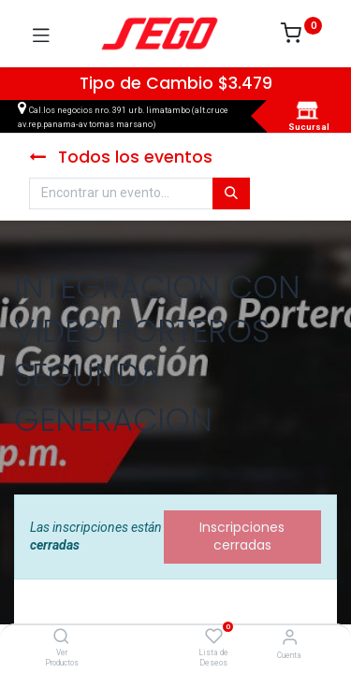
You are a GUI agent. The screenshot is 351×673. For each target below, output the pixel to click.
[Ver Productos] (61, 637)
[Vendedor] (290, 637)
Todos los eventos (120, 157)
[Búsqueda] (231, 193)
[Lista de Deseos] (213, 636)
